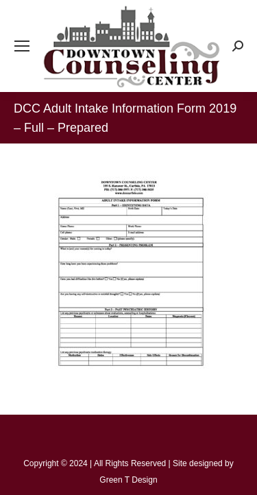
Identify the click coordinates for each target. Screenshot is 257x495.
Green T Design (128, 480)
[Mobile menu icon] (22, 46)
